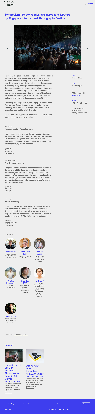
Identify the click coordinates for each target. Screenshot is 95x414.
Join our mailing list (55, 404)
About (7, 404)
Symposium (18, 334)
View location (76, 95)
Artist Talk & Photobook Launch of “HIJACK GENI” (35, 369)
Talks (25, 334)
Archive (22, 404)
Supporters (14, 404)
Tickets (30, 404)
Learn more (8, 393)
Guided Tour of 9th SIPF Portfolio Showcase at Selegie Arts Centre (13, 371)
